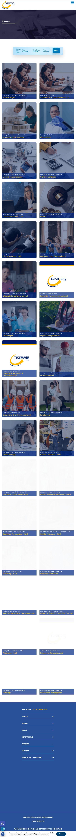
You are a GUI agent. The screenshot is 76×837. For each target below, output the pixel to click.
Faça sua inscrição (40, 709)
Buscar (56, 51)
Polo (46, 50)
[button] (2, 823)
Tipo (25, 50)
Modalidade (36, 50)
